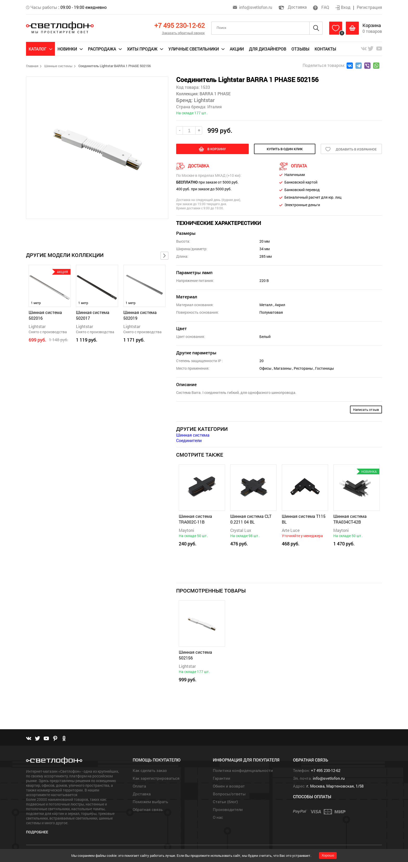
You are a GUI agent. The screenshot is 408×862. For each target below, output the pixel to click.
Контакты (325, 49)
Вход (343, 7)
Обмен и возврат (229, 786)
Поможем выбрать (150, 801)
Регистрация (369, 7)
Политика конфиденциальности (243, 770)
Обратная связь (148, 809)
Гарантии (221, 778)
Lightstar (37, 326)
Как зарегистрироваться (156, 778)
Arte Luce (290, 530)
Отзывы (300, 49)
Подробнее (37, 831)
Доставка (292, 7)
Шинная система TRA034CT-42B (350, 519)
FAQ (321, 7)
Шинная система (192, 435)
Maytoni (186, 530)
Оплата (139, 786)
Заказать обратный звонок (183, 32)
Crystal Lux (240, 530)
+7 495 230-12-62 (179, 25)
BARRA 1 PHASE (215, 93)
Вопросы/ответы (229, 793)
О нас (218, 817)
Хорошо (328, 855)
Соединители (189, 440)
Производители (228, 809)
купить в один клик (285, 149)
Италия (214, 106)
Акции (237, 49)
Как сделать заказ (150, 770)
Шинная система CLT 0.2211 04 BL (250, 519)
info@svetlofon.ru (255, 7)
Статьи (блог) (225, 801)
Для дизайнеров (267, 49)
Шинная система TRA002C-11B (195, 519)
